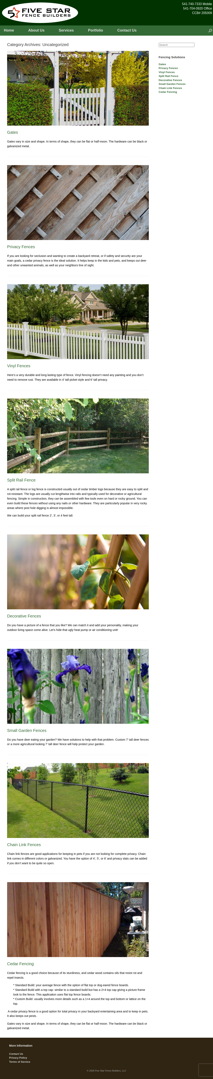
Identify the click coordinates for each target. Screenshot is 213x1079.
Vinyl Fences (18, 366)
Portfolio (95, 30)
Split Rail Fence (21, 480)
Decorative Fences (24, 616)
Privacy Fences (21, 247)
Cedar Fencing (20, 964)
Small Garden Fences (26, 730)
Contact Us (127, 30)
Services (66, 30)
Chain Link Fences (24, 844)
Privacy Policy (18, 1057)
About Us (36, 30)
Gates (12, 132)
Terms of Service (19, 1061)
